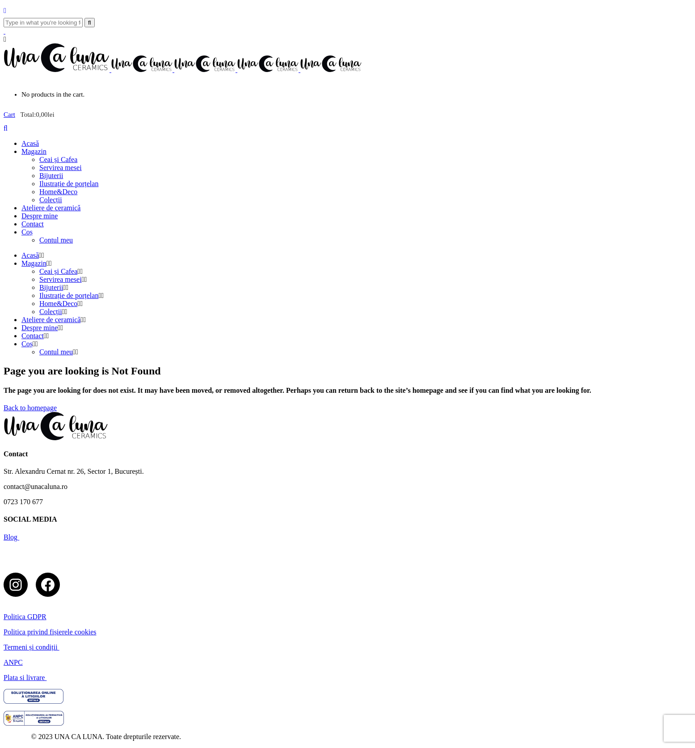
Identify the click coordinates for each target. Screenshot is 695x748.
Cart (9, 114)
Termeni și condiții (31, 647)
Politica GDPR (25, 616)
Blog (11, 537)
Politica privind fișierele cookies (50, 632)
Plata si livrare (25, 677)
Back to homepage (30, 408)
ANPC (13, 662)
